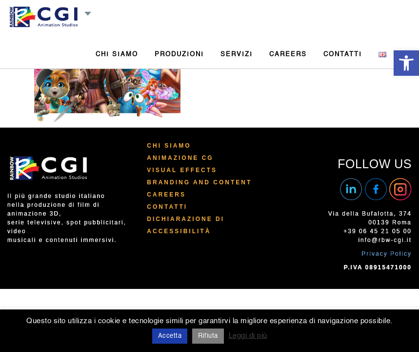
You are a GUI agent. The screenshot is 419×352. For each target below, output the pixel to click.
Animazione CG (180, 157)
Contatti (167, 206)
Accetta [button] (170, 336)
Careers (166, 194)
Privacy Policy (386, 253)
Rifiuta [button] (208, 336)
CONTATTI (342, 54)
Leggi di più (248, 335)
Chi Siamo (169, 145)
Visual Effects (182, 170)
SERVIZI (236, 54)
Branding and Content (199, 182)
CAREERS (288, 54)
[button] (406, 63)
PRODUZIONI (179, 54)
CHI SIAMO (117, 54)
